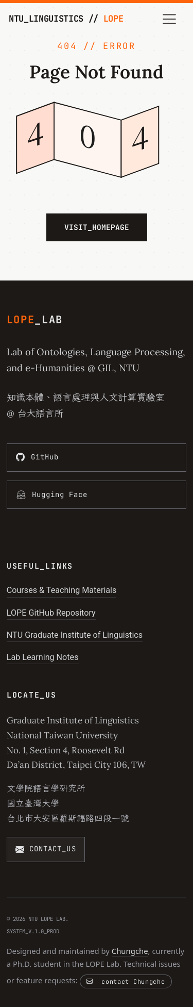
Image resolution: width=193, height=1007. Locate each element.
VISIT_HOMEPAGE (96, 227)
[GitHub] (97, 457)
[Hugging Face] (97, 495)
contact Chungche (125, 982)
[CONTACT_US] (46, 849)
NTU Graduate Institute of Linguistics (75, 635)
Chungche (130, 951)
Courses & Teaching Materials (62, 590)
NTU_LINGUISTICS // (66, 18)
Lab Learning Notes (43, 657)
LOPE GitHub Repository (51, 613)
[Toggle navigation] (169, 19)
